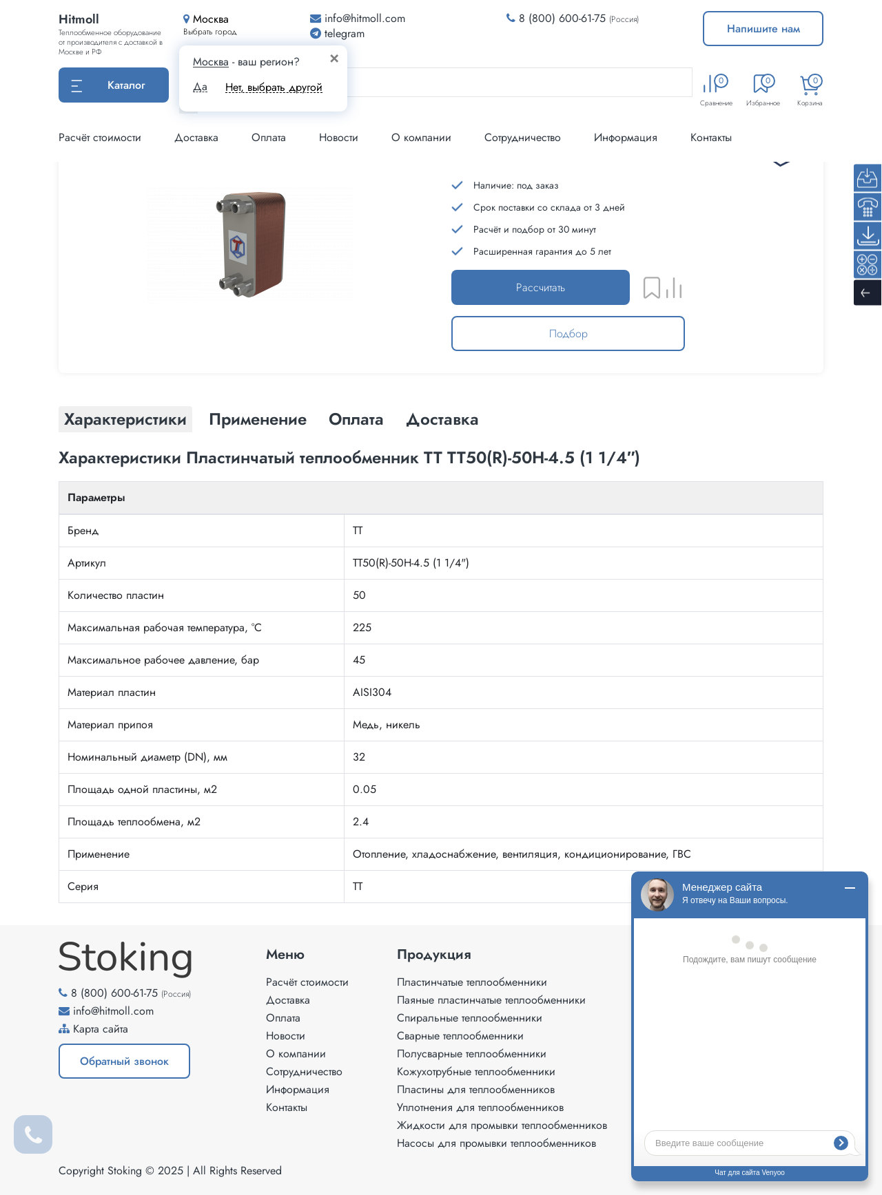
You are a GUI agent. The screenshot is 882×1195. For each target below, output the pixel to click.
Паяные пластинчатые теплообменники (491, 1000)
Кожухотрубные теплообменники (476, 1071)
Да (200, 86)
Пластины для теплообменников (476, 1089)
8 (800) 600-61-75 (562, 18)
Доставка (196, 137)
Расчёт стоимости (100, 137)
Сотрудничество (522, 137)
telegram (337, 33)
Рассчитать (540, 287)
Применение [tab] (258, 419)
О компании (421, 137)
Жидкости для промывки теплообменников (502, 1125)
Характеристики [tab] (125, 419)
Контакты (711, 137)
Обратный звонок (124, 1061)
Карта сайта (100, 1029)
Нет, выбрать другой (273, 87)
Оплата (269, 137)
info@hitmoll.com (113, 1011)
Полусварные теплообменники (471, 1053)
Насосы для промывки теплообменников (496, 1143)
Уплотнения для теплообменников (480, 1107)
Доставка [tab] (442, 419)
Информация (625, 137)
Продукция (434, 955)
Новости (338, 137)
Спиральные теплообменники (469, 1018)
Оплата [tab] (356, 419)
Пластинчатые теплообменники (472, 982)
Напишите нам (763, 28)
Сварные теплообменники (460, 1036)
